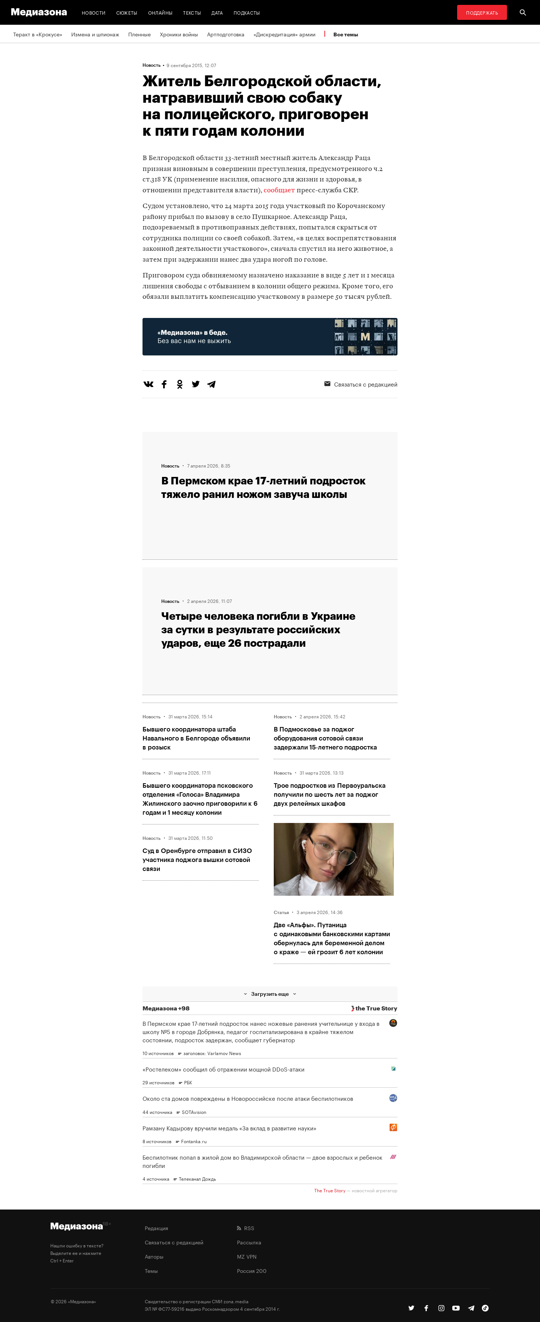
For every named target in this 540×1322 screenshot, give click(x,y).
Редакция (156, 1227)
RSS (245, 1227)
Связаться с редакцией (361, 383)
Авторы (154, 1256)
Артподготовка (225, 34)
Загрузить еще (270, 994)
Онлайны (160, 12)
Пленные (139, 34)
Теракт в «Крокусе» (37, 34)
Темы (151, 1270)
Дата (217, 12)
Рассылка (249, 1242)
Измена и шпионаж (95, 34)
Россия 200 (252, 1270)
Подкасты (247, 12)
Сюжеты (127, 12)
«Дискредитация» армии (284, 34)
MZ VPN (246, 1256)
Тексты (192, 12)
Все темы (345, 34)
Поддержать (482, 12)
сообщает (279, 190)
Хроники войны (179, 34)
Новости (94, 12)
